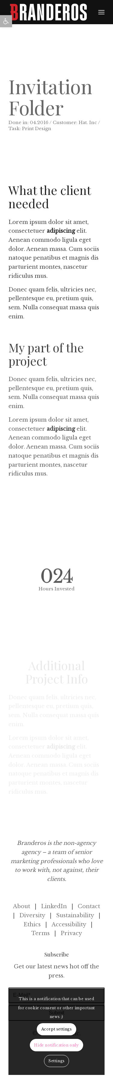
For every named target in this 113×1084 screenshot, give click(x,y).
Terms (40, 933)
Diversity (32, 915)
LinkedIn (54, 906)
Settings (56, 1061)
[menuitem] (101, 12)
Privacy (71, 933)
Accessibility (69, 924)
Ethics (32, 924)
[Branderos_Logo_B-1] (48, 12)
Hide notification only (56, 1045)
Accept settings (56, 1029)
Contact (89, 906)
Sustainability (75, 915)
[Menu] (101, 12)
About (21, 906)
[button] (6, 21)
